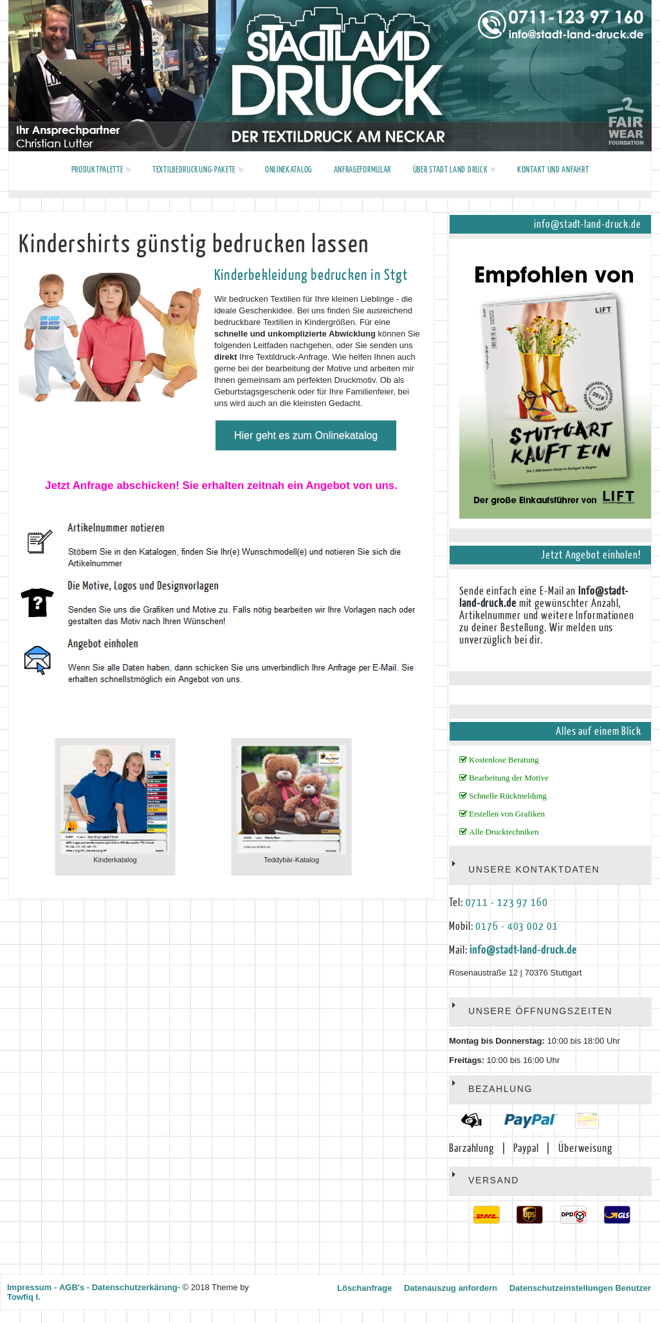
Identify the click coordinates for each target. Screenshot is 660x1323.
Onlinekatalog (288, 169)
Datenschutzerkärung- (136, 1287)
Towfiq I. (24, 1297)
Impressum (29, 1287)
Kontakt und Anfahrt (553, 169)
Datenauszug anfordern (450, 1288)
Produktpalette (101, 169)
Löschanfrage (364, 1288)
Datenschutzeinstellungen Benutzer (580, 1288)
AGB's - (74, 1287)
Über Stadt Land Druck (454, 169)
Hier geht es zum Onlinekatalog (306, 435)
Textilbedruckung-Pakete (197, 169)
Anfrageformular (363, 169)
